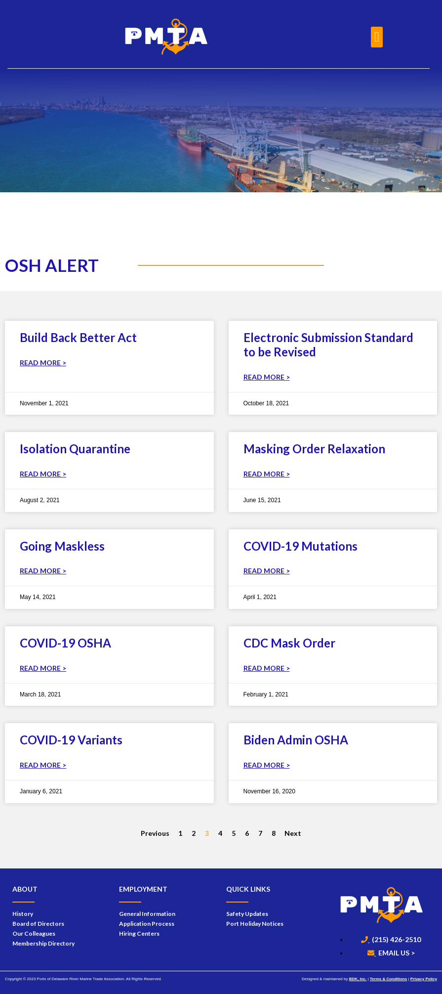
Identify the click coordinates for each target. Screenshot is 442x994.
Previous (155, 833)
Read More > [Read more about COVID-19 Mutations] (266, 570)
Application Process (146, 923)
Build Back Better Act (78, 337)
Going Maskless (62, 546)
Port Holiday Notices (254, 923)
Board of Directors (38, 923)
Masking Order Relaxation (314, 448)
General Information (147, 913)
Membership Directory (43, 943)
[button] (377, 37)
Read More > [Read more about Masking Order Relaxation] (266, 474)
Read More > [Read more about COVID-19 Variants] (43, 765)
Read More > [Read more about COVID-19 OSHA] (43, 668)
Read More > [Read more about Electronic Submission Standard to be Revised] (266, 377)
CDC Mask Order (289, 643)
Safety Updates (247, 913)
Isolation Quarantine (75, 448)
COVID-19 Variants (71, 740)
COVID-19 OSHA (65, 643)
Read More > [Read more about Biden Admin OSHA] (266, 765)
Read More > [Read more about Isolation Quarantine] (43, 474)
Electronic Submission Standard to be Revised (328, 344)
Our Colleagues (33, 933)
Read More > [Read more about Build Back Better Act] (43, 362)
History (22, 913)
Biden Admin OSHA (295, 740)
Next (292, 833)
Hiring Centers (139, 933)
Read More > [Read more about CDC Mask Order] (266, 668)
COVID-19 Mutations (300, 546)
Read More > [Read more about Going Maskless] (43, 570)
